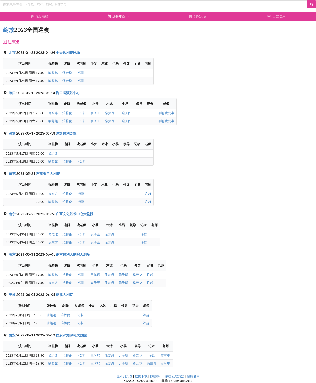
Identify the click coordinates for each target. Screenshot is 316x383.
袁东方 (53, 194)
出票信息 (276, 16)
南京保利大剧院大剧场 (73, 254)
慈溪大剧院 (64, 294)
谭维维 (53, 113)
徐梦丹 (109, 113)
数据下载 (141, 376)
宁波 (12, 294)
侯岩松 (67, 73)
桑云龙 (137, 275)
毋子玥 (123, 275)
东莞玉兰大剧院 (48, 173)
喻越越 (53, 73)
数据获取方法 (174, 376)
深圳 (12, 133)
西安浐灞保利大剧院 (71, 335)
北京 (12, 52)
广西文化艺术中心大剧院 (74, 214)
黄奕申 (169, 113)
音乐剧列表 (124, 376)
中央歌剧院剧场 (68, 52)
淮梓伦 (67, 113)
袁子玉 (95, 113)
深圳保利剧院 (66, 133)
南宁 (12, 214)
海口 (12, 93)
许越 (161, 113)
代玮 (81, 73)
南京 (12, 254)
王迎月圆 (125, 113)
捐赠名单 (193, 376)
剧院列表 (197, 16)
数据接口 (156, 376)
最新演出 (39, 16)
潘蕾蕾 (151, 363)
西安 (12, 335)
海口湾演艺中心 (68, 93)
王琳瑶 (95, 275)
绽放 (8, 29)
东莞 (12, 173)
